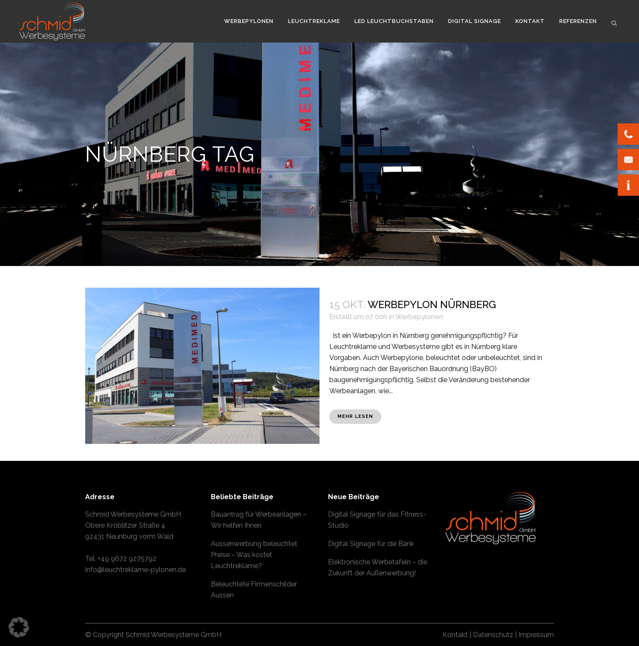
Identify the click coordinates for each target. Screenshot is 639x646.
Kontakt (455, 635)
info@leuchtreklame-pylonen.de (135, 570)
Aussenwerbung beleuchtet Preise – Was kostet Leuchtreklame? (254, 555)
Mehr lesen (355, 416)
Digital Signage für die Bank (371, 544)
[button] (18, 627)
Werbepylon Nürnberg (432, 304)
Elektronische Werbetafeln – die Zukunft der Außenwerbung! (377, 567)
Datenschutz (493, 635)
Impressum (536, 635)
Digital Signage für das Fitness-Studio (377, 519)
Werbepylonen (419, 317)
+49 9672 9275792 (127, 559)
